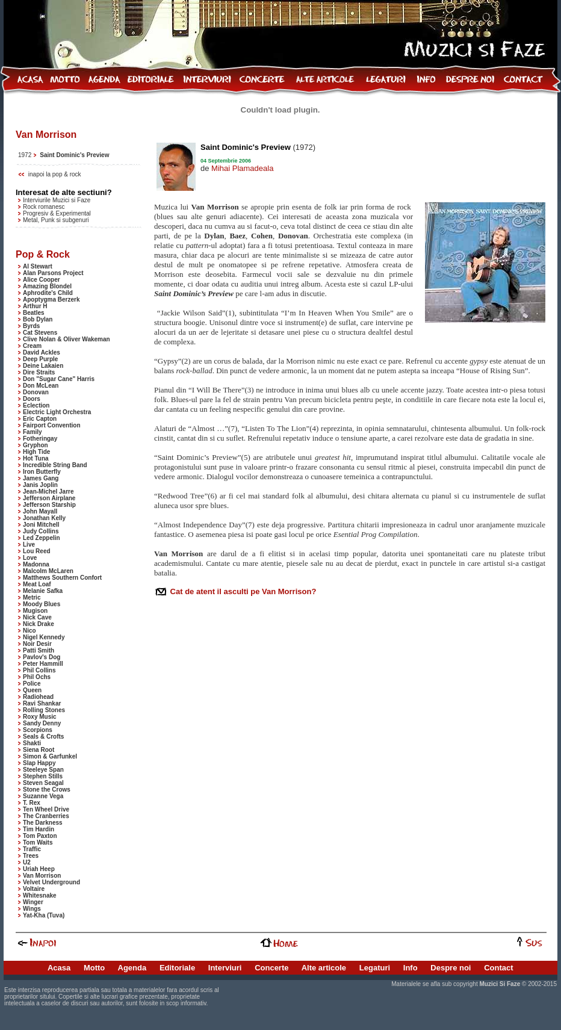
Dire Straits (39, 372)
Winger (33, 902)
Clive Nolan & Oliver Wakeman (66, 339)
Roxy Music (40, 716)
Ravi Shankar (42, 703)
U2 (27, 862)
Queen (32, 690)
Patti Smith (38, 650)
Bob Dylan (37, 319)
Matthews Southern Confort (62, 577)
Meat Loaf (37, 584)
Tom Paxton (40, 836)
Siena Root (38, 749)
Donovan (36, 392)
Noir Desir (37, 644)
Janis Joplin (40, 485)
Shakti (32, 743)
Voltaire (34, 889)
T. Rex (31, 802)
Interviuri (225, 967)
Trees (31, 855)
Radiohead (38, 696)
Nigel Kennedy (43, 637)
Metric (31, 597)
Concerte (271, 967)
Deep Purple (40, 359)
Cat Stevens (40, 332)
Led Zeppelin (41, 538)
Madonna (36, 564)
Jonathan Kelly (44, 518)
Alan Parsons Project (53, 273)
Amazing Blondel (47, 286)
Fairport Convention (52, 425)
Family (32, 432)
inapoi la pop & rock (54, 174)
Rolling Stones (44, 710)
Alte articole (324, 967)
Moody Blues (41, 604)
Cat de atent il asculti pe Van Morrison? (242, 591)
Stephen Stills (43, 776)
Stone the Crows (46, 789)
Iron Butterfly (42, 471)
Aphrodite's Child (48, 293)
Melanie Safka (43, 591)
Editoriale (177, 967)
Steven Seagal (43, 783)
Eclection (36, 405)
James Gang (40, 478)
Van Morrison (42, 875)
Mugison (35, 610)
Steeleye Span (43, 769)
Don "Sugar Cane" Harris (59, 379)
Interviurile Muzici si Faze (56, 200)
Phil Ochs (37, 677)
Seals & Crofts (43, 736)
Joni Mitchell (41, 524)
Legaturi (374, 967)
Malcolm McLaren (48, 571)
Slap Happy (39, 763)
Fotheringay (40, 438)
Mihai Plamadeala (242, 168)
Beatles (34, 312)
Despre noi (450, 967)
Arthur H (35, 306)
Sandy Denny (42, 723)
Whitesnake (40, 895)
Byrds (31, 326)
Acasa (59, 967)
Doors (31, 399)
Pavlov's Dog (41, 657)
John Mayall (40, 511)
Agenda (132, 967)
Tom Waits (37, 842)
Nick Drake (38, 624)
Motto (94, 967)
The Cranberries (46, 816)
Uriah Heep (39, 869)
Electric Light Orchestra (57, 412)
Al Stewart (37, 266)
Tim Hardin (38, 829)
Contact (498, 967)
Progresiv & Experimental (57, 213)
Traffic (32, 849)
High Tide (36, 451)
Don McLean (40, 385)
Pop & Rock (43, 254)
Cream (32, 346)
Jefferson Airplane (49, 498)
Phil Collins (39, 670)
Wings (32, 908)
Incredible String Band (55, 465)
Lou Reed (37, 551)
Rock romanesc (43, 206)
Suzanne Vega (43, 796)
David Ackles (41, 352)
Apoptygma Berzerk (51, 299)
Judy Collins (40, 531)
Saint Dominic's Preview (74, 155)
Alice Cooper (41, 279)
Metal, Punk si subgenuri (56, 220)
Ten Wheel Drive (46, 809)
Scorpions (37, 730)
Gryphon (35, 445)
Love (30, 557)
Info (410, 967)
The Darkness (43, 822)
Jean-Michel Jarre (48, 491)
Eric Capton (40, 418)
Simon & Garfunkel (50, 756)
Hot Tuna (36, 458)
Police (31, 683)
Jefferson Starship (49, 504)
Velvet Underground (51, 882)
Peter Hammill (43, 663)
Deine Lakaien (43, 365)
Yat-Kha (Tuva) (43, 915)
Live (29, 544)
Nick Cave (37, 617)
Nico (29, 630)
